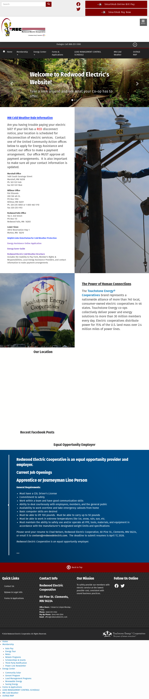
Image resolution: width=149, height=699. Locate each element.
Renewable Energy (13, 681)
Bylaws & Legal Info (13, 592)
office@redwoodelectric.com (56, 617)
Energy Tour (10, 651)
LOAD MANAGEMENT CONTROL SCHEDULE (87, 53)
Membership (22, 53)
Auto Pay (9, 648)
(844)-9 (54, 615)
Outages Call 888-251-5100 (69, 44)
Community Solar (13, 673)
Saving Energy (11, 684)
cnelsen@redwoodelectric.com (49, 535)
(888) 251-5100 (51, 612)
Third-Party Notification (16, 663)
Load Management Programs (18, 678)
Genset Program (12, 675)
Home (9, 52)
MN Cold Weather (117, 53)
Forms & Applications (57, 53)
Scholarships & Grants (15, 660)
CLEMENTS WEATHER (93, 28)
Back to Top (77, 567)
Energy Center (40, 53)
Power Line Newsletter (15, 666)
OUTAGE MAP (136, 53)
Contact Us (9, 586)
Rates (7, 654)
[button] (11, 82)
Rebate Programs (13, 657)
